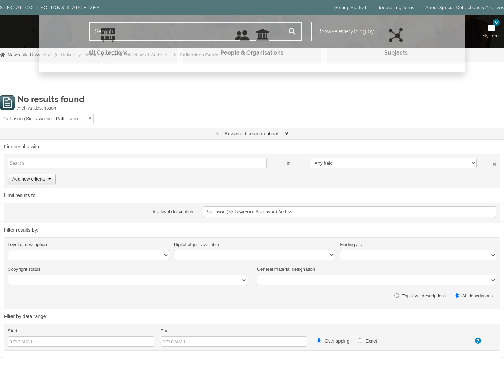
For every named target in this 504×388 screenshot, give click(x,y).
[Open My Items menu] (491, 31)
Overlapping (333, 341)
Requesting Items (395, 7)
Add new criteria (31, 179)
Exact (367, 341)
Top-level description (173, 211)
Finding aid (351, 244)
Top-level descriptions (420, 295)
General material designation (286, 269)
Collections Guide (199, 54)
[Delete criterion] (486, 163)
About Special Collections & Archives (464, 7)
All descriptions (474, 295)
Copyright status (24, 269)
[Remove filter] (90, 117)
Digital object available (196, 244)
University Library (78, 54)
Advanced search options (252, 133)
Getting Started (350, 7)
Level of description (27, 244)
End (165, 330)
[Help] (471, 341)
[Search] (186, 31)
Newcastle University (29, 54)
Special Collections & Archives (50, 7)
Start (12, 330)
